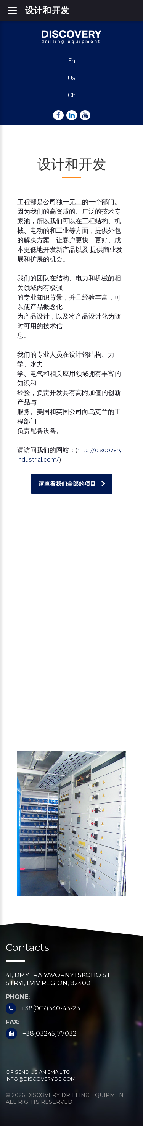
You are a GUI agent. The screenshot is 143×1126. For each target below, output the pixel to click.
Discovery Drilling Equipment (76, 1095)
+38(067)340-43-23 (50, 1008)
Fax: (12, 1022)
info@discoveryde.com (41, 1079)
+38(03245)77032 (49, 1033)
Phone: (18, 996)
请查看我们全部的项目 (67, 483)
